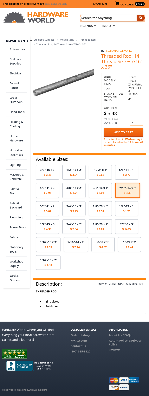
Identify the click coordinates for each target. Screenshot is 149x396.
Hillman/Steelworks (118, 50)
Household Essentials (15, 129)
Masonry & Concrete (15, 148)
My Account (100, 3)
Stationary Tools (15, 203)
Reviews (114, 350)
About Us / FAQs (120, 335)
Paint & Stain (16, 158)
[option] (47, 172)
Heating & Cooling (15, 104)
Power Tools (16, 186)
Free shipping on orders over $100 (35, 3)
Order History (80, 335)
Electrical (14, 67)
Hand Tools (15, 95)
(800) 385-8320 (80, 351)
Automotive (16, 48)
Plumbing (14, 178)
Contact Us (78, 346)
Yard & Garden (13, 227)
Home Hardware (15, 117)
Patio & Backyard (14, 168)
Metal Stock (67, 39)
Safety (12, 193)
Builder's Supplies (44, 39)
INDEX (106, 25)
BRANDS (86, 25)
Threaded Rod (87, 39)
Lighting (13, 138)
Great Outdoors (14, 85)
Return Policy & (120, 340)
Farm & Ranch (17, 75)
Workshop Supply (15, 215)
